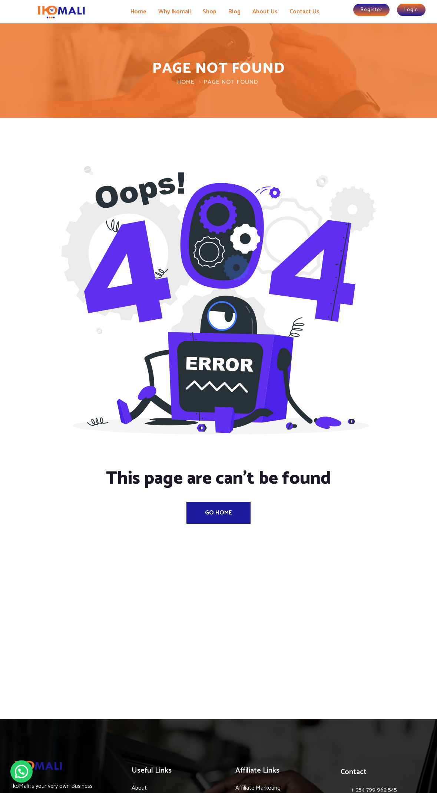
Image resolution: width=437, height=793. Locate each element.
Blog (234, 12)
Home (138, 12)
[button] (21, 771)
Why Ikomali (174, 12)
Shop (209, 12)
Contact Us (304, 12)
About (139, 788)
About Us (265, 12)
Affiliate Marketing (258, 788)
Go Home (218, 513)
